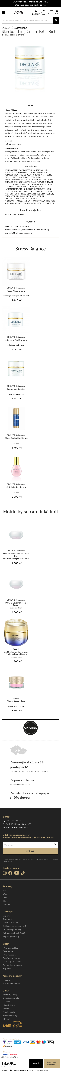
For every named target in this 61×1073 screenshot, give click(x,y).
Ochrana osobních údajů (14, 933)
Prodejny (7, 979)
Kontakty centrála (11, 998)
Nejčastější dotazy (11, 936)
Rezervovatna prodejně (51, 1063)
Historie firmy (9, 1005)
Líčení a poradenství (12, 961)
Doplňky (6, 904)
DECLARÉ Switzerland (14, 27)
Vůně (5, 894)
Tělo (5, 901)
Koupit (36, 1063)
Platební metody (10, 922)
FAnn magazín (9, 954)
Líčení (5, 897)
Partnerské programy (12, 965)
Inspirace (7, 968)
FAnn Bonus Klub (10, 947)
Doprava (6, 915)
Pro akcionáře (9, 1012)
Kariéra (6, 1008)
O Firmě (6, 1001)
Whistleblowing (10, 1015)
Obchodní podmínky (12, 929)
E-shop (6, 816)
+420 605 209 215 (13, 820)
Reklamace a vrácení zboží (15, 926)
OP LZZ (6, 1019)
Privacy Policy (43, 860)
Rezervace (7, 919)
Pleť (4, 890)
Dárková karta (9, 951)
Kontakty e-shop (10, 994)
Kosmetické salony (11, 983)
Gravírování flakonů (12, 958)
